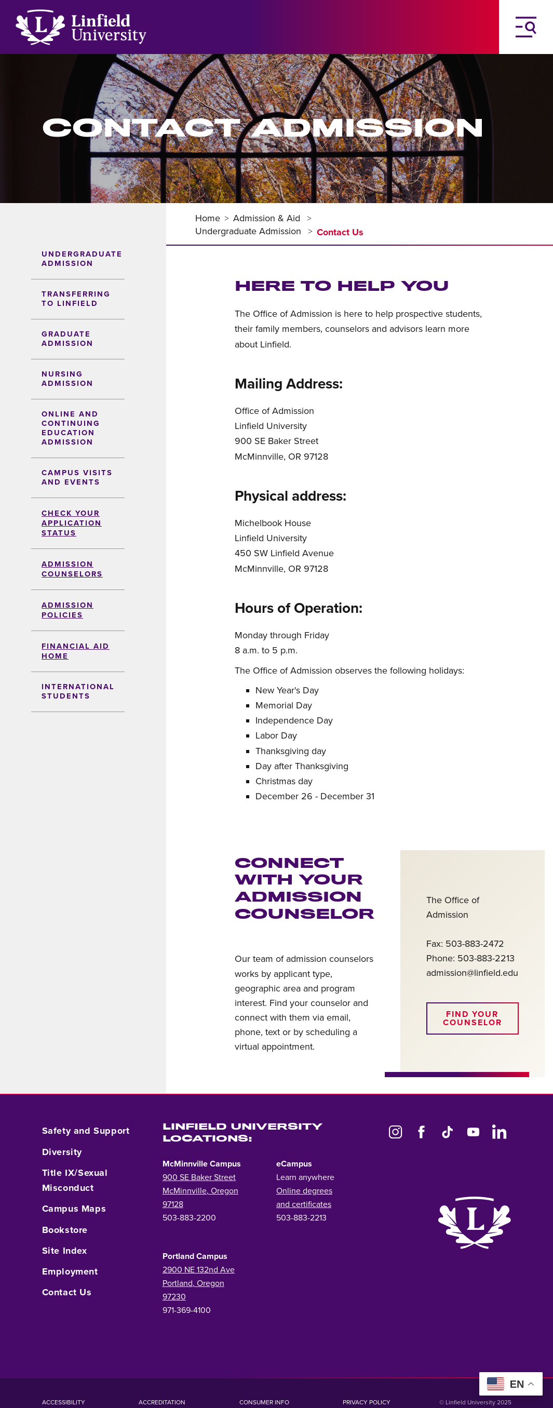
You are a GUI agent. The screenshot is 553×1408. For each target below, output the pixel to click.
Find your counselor (472, 1018)
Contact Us (67, 1292)
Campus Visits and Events (77, 477)
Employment (70, 1271)
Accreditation (162, 1402)
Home (207, 218)
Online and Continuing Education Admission (71, 428)
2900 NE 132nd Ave (199, 1270)
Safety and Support (86, 1130)
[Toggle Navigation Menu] (526, 27)
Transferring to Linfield (76, 299)
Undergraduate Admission (82, 259)
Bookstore (65, 1230)
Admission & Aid (268, 218)
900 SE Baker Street (199, 1177)
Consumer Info (264, 1402)
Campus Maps (74, 1208)
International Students (78, 691)
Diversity (62, 1152)
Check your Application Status (72, 523)
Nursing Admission (67, 379)
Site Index (64, 1250)
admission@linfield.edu (472, 972)
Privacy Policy (366, 1402)
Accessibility (63, 1402)
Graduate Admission (67, 339)
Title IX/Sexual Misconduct (75, 1180)
